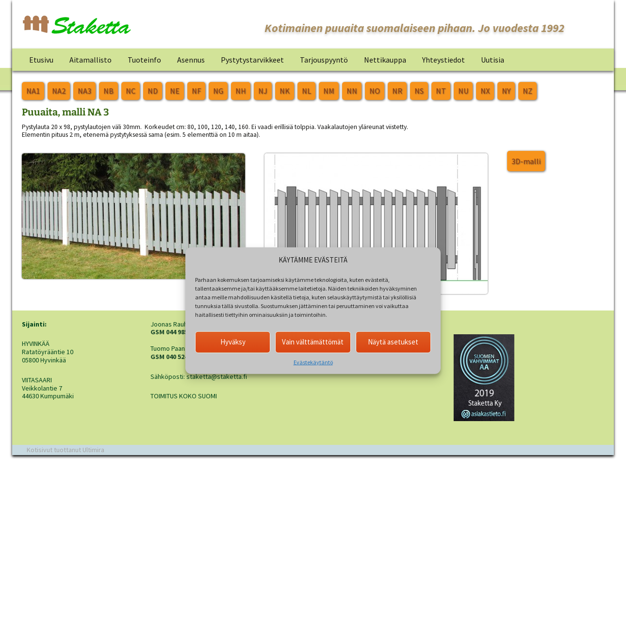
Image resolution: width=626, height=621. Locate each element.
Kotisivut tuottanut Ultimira (65, 449)
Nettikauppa (385, 60)
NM (328, 91)
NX (485, 91)
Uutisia (492, 60)
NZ (527, 91)
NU (463, 91)
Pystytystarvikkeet (252, 60)
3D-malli (526, 161)
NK (285, 91)
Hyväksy (233, 341)
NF (196, 91)
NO (374, 91)
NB (108, 91)
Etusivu (41, 60)
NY (506, 91)
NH (240, 91)
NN (351, 91)
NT (441, 91)
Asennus (191, 60)
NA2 (59, 91)
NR (397, 91)
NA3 (84, 91)
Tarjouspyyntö (324, 60)
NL (306, 91)
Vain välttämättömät (313, 341)
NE (175, 91)
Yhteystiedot (443, 60)
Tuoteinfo (144, 60)
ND (153, 91)
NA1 (33, 91)
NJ (262, 91)
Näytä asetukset (393, 341)
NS (419, 91)
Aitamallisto (90, 60)
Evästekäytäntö (313, 361)
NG (218, 91)
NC (130, 91)
